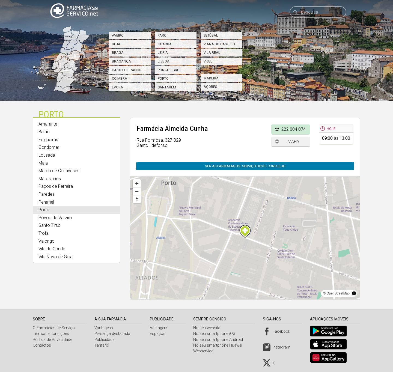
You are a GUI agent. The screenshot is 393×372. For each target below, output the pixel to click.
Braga (118, 52)
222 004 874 (293, 129)
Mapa (293, 141)
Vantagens (104, 328)
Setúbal (211, 35)
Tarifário (102, 345)
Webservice (205, 351)
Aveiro (118, 35)
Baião (44, 131)
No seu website (208, 328)
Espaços (159, 333)
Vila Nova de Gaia (55, 256)
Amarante (47, 124)
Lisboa (163, 61)
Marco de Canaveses (58, 170)
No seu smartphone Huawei (219, 345)
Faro (162, 35)
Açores (210, 87)
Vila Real (212, 52)
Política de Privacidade (52, 339)
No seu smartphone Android (220, 339)
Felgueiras (48, 139)
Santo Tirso (49, 225)
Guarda (165, 44)
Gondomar (48, 147)
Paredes (46, 194)
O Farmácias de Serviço (54, 328)
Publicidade (105, 339)
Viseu (208, 61)
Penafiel (46, 202)
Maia (43, 163)
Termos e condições (51, 333)
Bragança (121, 61)
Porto (163, 78)
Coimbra (119, 78)
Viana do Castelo (219, 44)
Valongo (46, 241)
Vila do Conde (51, 248)
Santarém (167, 87)
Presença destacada (113, 333)
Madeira (211, 78)
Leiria (163, 52)
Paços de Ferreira (55, 186)
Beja (116, 44)
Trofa (43, 233)
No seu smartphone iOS (216, 333)
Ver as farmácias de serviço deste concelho (245, 166)
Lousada (46, 155)
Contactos (42, 345)
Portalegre (168, 70)
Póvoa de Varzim (55, 217)
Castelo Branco (126, 70)
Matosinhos (49, 178)
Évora (117, 87)
